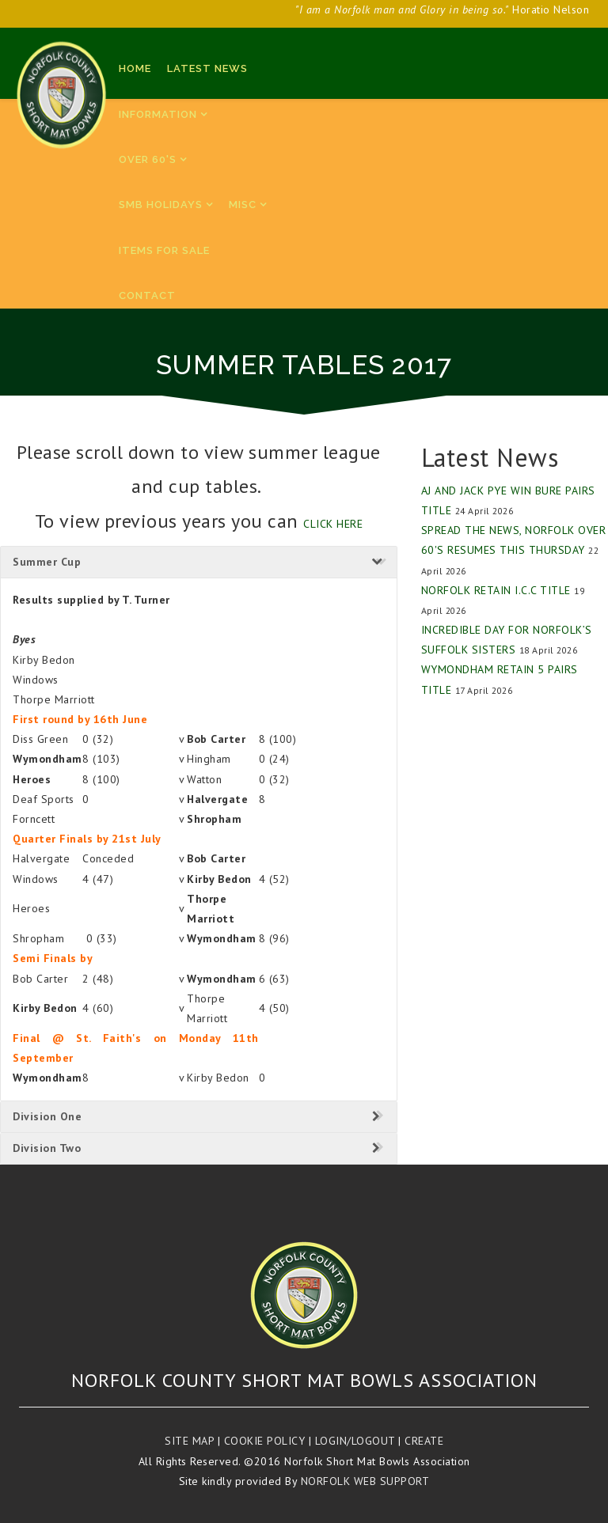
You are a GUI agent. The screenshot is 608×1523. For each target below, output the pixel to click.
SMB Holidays (161, 204)
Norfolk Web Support (365, 1481)
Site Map (189, 1441)
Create (424, 1441)
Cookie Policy (265, 1441)
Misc (242, 204)
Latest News (207, 68)
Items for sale (164, 250)
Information (158, 114)
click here (333, 524)
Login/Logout (355, 1441)
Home (135, 68)
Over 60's (148, 159)
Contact (147, 295)
